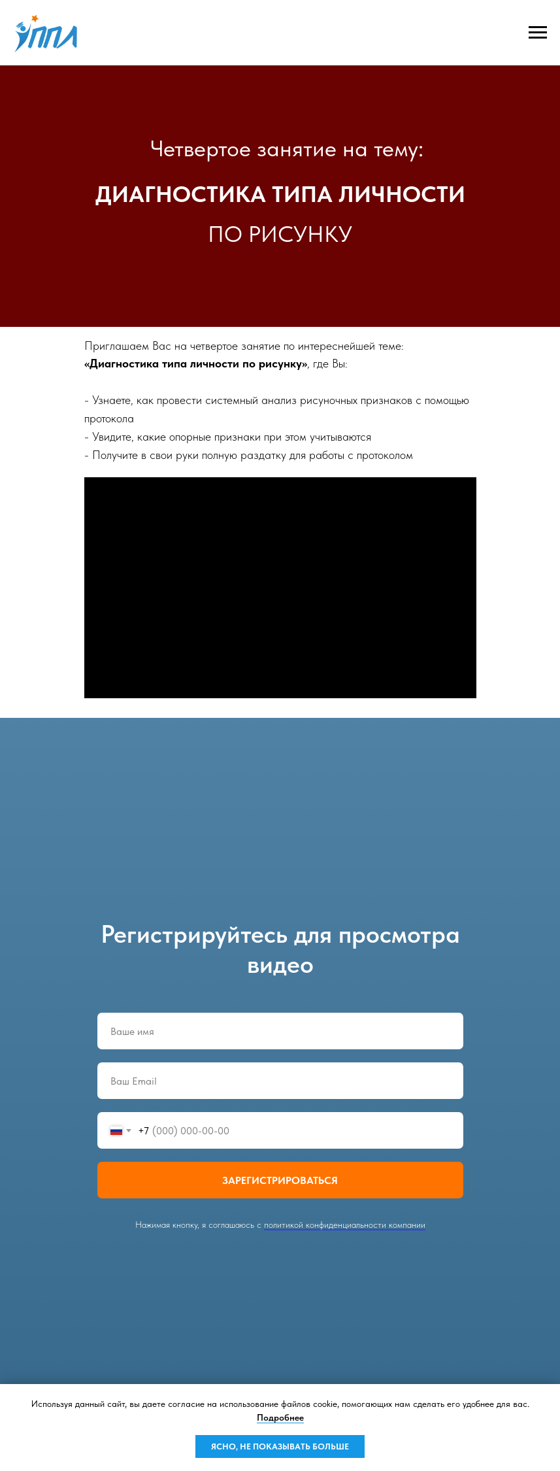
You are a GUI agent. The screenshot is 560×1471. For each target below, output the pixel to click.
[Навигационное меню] (538, 32)
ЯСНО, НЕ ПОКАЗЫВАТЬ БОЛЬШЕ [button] (280, 1446)
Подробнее (280, 1417)
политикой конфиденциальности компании (344, 1224)
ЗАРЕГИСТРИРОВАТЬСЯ (280, 1180)
